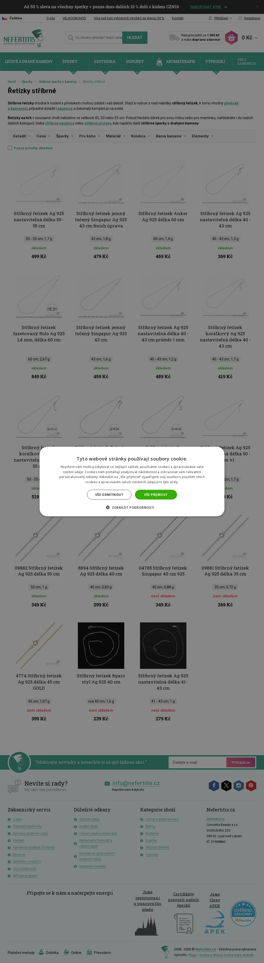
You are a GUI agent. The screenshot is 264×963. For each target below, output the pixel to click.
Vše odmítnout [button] (109, 494)
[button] (132, 507)
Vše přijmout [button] (156, 494)
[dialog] (132, 481)
